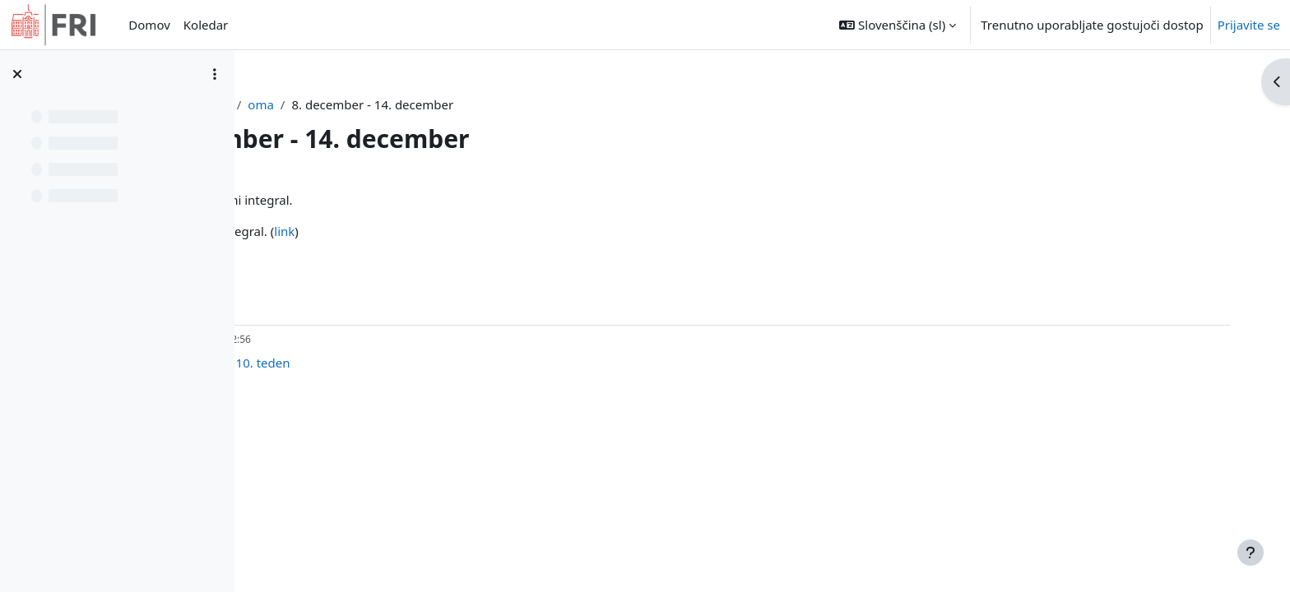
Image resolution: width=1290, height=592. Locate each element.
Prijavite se (1249, 24)
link (472, 231)
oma (443, 104)
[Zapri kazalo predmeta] (17, 74)
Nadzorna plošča (363, 104)
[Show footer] (1250, 552)
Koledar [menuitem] (206, 24)
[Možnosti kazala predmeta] (215, 74)
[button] (897, 24)
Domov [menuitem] (148, 24)
